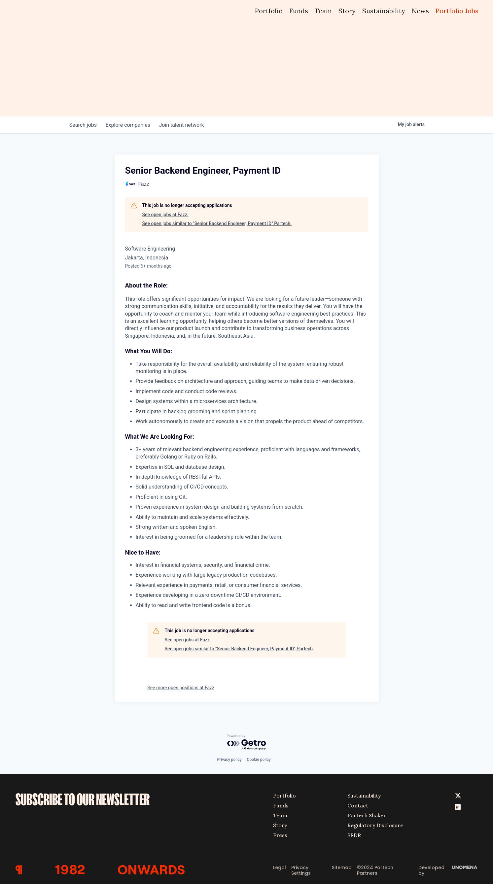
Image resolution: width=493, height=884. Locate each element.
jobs (84, 125)
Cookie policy (259, 758)
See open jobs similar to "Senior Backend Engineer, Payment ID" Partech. (217, 223)
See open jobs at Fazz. (165, 214)
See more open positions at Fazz (181, 687)
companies (130, 125)
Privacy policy (229, 758)
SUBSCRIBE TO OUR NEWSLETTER (83, 798)
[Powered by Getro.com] (246, 741)
